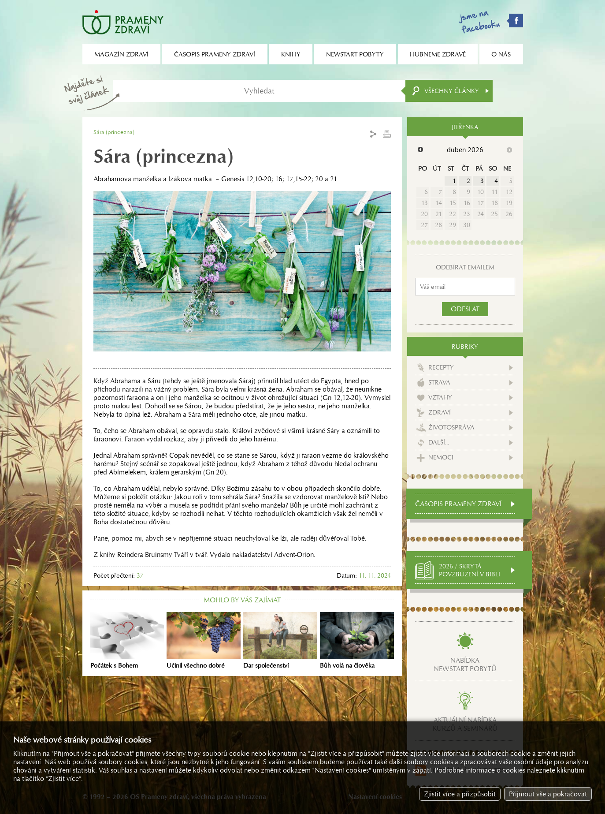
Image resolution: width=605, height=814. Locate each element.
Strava (439, 382)
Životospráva (451, 427)
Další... (438, 442)
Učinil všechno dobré (204, 640)
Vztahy (440, 397)
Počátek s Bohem (127, 640)
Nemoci (440, 457)
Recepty (441, 367)
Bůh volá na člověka (357, 640)
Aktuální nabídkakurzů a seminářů (465, 724)
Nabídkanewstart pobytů (465, 664)
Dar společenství (280, 640)
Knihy (291, 54)
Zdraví (439, 412)
